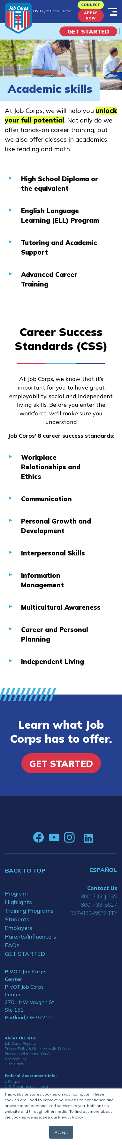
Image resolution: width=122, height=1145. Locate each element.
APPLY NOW (90, 15)
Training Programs (29, 910)
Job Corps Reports (20, 1043)
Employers (18, 928)
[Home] (18, 18)
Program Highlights (18, 898)
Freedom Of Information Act (29, 1053)
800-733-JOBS (99, 896)
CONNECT (90, 5)
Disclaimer (14, 1063)
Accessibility (16, 1058)
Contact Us (102, 888)
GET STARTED (25, 953)
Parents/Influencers (30, 936)
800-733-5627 (99, 904)
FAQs (12, 945)
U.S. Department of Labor (26, 1086)
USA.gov (12, 1081)
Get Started (88, 31)
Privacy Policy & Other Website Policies (38, 1048)
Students (17, 919)
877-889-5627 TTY (93, 913)
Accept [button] (61, 1132)
